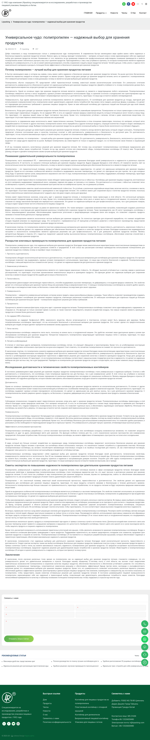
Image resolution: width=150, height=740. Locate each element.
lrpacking (6, 22)
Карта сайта (29, 736)
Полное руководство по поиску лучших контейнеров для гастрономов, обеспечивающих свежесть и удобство (76, 661)
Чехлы (137, 656)
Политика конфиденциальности (57, 722)
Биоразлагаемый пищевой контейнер (91, 718)
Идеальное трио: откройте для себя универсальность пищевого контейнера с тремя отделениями (125, 666)
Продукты (47, 703)
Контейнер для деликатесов (87, 715)
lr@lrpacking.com (137, 722)
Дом (45, 700)
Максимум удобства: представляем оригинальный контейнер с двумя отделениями (19, 661)
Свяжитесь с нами (51, 718)
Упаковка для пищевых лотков (88, 722)
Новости (46, 711)
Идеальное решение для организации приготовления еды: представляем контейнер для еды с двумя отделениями (26, 666)
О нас (45, 715)
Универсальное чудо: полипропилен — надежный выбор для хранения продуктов (49, 22)
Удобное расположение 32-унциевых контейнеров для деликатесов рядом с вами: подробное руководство (125, 661)
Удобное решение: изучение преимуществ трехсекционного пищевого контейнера (76, 666)
